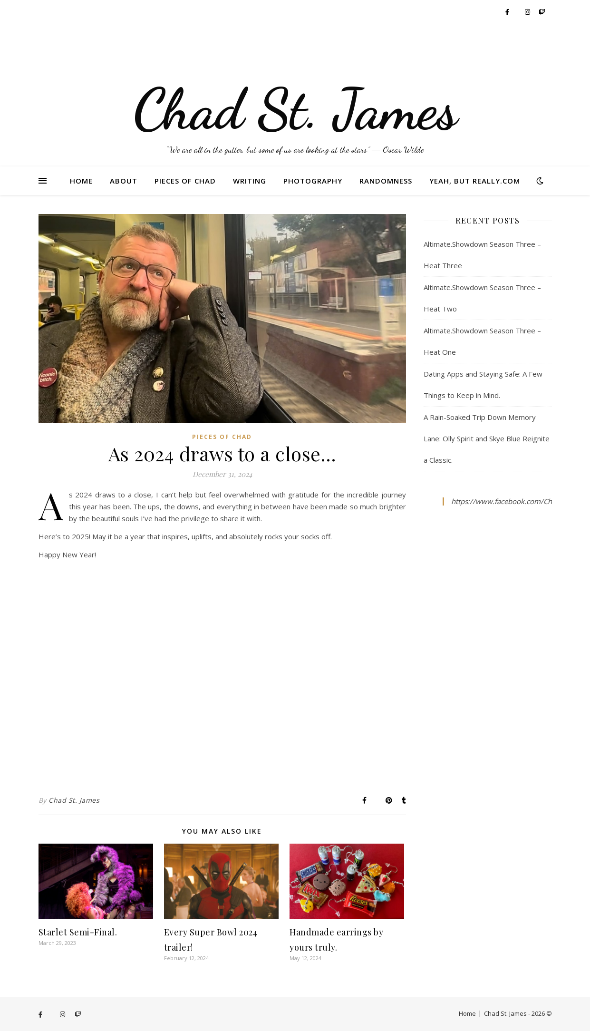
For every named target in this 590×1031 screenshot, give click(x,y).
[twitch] (542, 12)
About (123, 180)
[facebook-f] (508, 12)
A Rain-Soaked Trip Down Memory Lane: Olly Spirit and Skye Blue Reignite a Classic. (487, 438)
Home (81, 180)
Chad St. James (73, 800)
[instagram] (528, 12)
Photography (312, 180)
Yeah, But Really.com (474, 180)
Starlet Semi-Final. (78, 932)
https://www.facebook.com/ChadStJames (518, 501)
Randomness (385, 180)
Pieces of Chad (185, 180)
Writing (249, 180)
